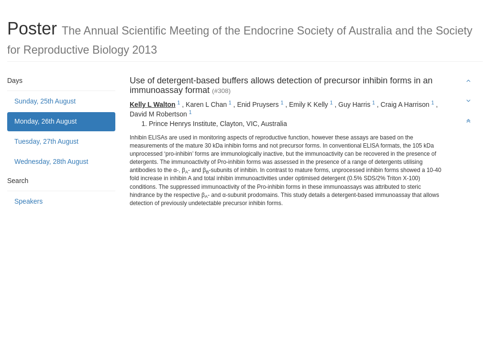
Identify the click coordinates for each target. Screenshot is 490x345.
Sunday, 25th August (45, 101)
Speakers (28, 201)
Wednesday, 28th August (51, 161)
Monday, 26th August (45, 121)
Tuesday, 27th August (46, 141)
